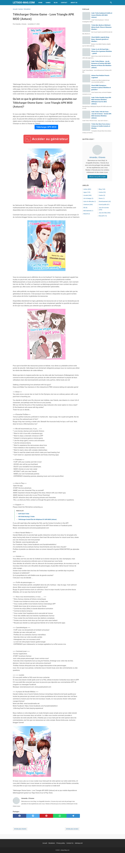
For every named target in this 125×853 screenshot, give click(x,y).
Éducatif (103, 216)
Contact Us (69, 843)
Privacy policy (60, 843)
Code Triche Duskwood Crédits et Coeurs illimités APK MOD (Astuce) (101, 15)
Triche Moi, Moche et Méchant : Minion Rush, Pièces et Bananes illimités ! (101, 27)
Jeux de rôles (104, 213)
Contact (64, 2)
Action (87, 189)
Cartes (102, 192)
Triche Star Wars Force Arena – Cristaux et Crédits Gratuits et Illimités (101, 126)
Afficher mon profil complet (97, 176)
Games (48, 2)
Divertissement (105, 201)
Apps (86, 192)
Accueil (45, 843)
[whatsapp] (59, 816)
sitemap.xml (78, 843)
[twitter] (33, 816)
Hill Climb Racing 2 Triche (26, 516)
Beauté (86, 214)
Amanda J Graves (97, 157)
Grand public (104, 204)
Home (40, 2)
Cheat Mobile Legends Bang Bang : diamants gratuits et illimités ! (100, 39)
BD (85, 207)
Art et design (88, 198)
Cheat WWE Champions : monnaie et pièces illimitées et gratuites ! (101, 87)
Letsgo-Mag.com (24, 2)
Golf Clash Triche (23, 513)
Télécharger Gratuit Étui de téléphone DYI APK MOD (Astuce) (37, 519)
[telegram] (73, 816)
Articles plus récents (20, 829)
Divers (102, 198)
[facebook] (19, 816)
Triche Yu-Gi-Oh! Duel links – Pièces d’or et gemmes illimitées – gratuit (101, 51)
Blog (56, 2)
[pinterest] (46, 816)
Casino (102, 195)
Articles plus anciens (72, 829)
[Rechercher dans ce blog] (111, 2)
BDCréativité (88, 210)
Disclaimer (51, 843)
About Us (74, 2)
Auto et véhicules (89, 201)
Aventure (88, 204)
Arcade (87, 195)
